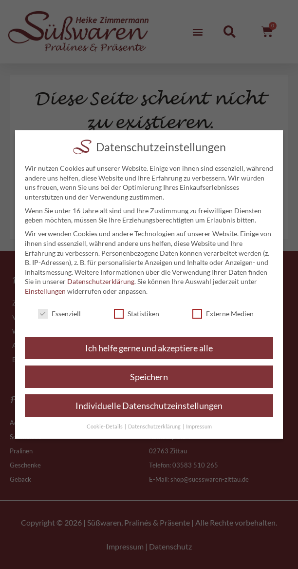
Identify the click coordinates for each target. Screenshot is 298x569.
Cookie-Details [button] (105, 426)
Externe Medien (223, 313)
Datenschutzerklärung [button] (155, 426)
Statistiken (136, 313)
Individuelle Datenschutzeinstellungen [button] (149, 406)
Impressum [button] (199, 426)
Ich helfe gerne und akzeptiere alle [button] (149, 348)
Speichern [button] (149, 377)
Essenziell (59, 313)
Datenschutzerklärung (100, 281)
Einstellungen (45, 291)
